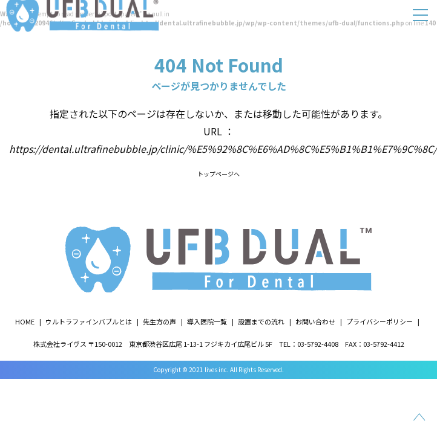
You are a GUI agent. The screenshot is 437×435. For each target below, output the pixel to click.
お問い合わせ (315, 321)
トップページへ (218, 173)
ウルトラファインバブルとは (88, 321)
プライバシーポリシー (379, 321)
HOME (24, 321)
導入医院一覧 (207, 321)
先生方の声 (159, 321)
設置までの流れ (261, 321)
